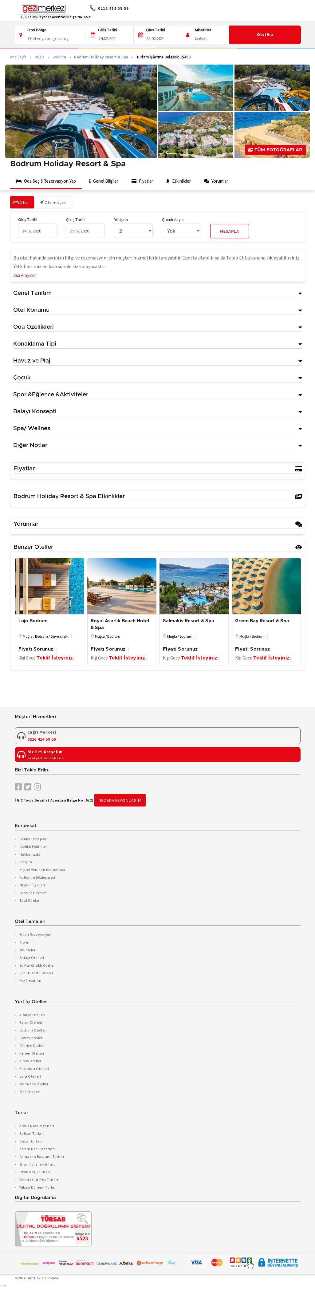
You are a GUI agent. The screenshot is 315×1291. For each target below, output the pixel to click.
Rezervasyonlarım (120, 801)
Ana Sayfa (18, 57)
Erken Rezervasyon (35, 935)
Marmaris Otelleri (34, 1085)
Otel (22, 203)
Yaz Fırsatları (30, 982)
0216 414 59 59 (117, 9)
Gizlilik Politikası (33, 847)
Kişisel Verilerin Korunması (42, 871)
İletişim (25, 863)
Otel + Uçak (57, 203)
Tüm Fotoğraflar (275, 149)
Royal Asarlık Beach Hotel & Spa (120, 625)
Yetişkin (121, 221)
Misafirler (203, 30)
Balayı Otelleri (31, 958)
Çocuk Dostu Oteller (36, 974)
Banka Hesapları (33, 840)
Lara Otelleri (30, 1077)
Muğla (39, 57)
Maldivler (27, 951)
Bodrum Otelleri (33, 1031)
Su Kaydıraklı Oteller (37, 966)
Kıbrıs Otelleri (31, 1062)
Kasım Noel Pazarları (37, 1150)
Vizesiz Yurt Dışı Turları (38, 1180)
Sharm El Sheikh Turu (37, 1165)
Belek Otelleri (30, 1023)
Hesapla (229, 232)
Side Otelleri (30, 1093)
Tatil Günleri (30, 901)
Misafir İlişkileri (32, 886)
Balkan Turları (31, 1134)
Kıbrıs (24, 943)
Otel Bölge (36, 30)
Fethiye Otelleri (32, 1046)
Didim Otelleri (31, 1039)
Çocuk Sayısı (173, 221)
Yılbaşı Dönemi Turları (38, 1188)
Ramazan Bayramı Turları (41, 1157)
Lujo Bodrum (33, 622)
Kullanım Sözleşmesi (37, 878)
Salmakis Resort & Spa (188, 622)
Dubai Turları (30, 1142)
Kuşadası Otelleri (34, 1069)
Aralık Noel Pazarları (36, 1127)
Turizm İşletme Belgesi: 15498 (163, 57)
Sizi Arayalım (27, 276)
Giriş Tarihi (107, 30)
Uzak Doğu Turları (34, 1173)
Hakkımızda (30, 855)
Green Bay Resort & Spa (262, 622)
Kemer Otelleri (31, 1054)
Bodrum (59, 57)
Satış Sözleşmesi (33, 894)
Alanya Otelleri (32, 1016)
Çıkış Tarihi (155, 30)
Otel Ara (265, 35)
